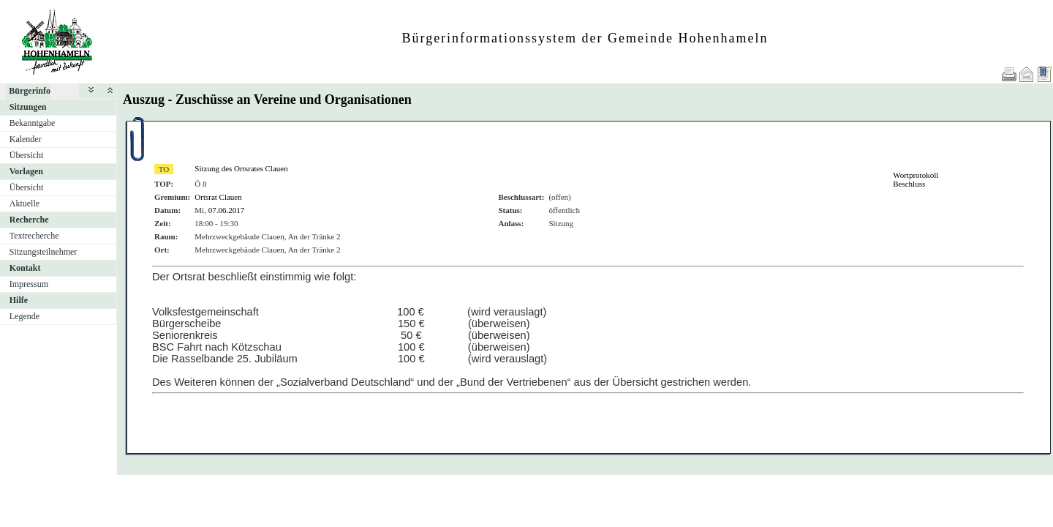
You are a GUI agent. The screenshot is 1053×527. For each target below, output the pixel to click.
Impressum (29, 284)
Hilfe (19, 300)
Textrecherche (34, 236)
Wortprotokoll (915, 175)
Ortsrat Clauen (218, 197)
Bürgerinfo (29, 91)
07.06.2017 (226, 210)
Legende (24, 316)
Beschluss (909, 183)
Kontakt (25, 268)
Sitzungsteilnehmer (44, 252)
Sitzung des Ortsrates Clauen (241, 168)
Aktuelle (24, 203)
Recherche (29, 219)
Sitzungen (28, 107)
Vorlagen (26, 171)
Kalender (26, 139)
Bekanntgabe (33, 123)
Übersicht (27, 155)
